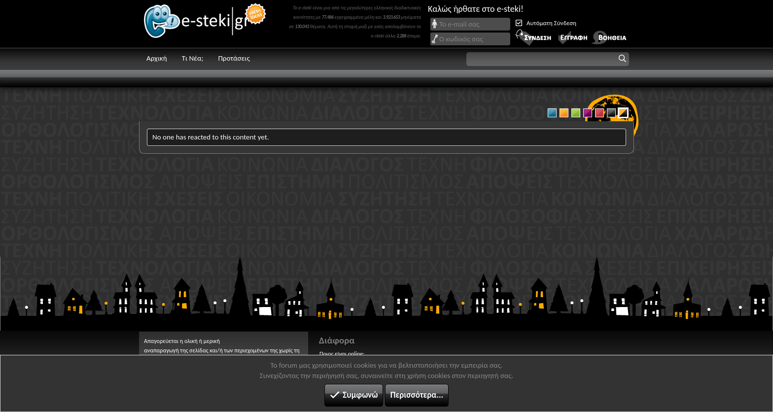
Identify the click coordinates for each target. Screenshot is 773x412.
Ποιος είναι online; (341, 353)
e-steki (205, 24)
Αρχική (156, 58)
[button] (547, 59)
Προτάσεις (233, 58)
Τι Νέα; (193, 58)
